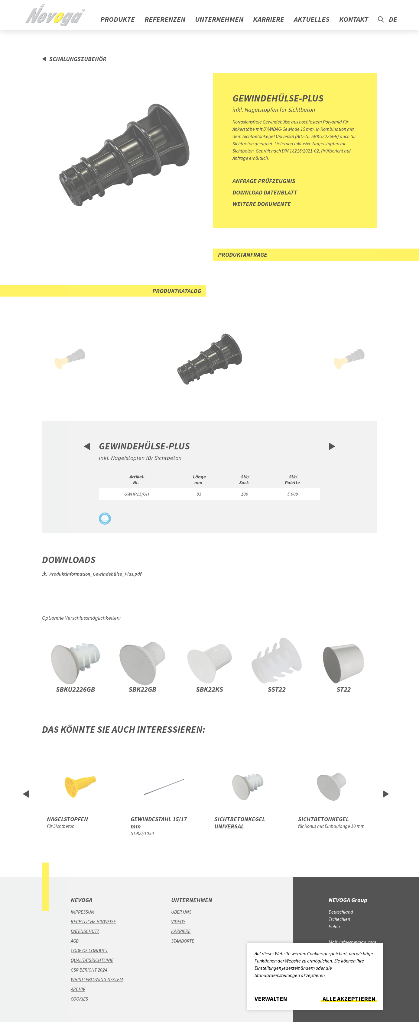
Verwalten (271, 999)
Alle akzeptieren (349, 999)
